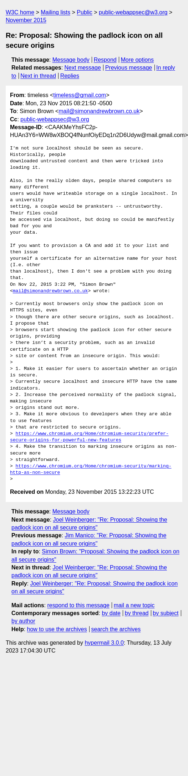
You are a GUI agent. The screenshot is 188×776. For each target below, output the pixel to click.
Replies (69, 76)
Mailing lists (55, 12)
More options (137, 60)
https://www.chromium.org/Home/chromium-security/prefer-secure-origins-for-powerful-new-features (89, 437)
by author (23, 621)
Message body (71, 60)
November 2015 (26, 20)
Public (84, 12)
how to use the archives (57, 629)
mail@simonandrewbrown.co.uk (99, 111)
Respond (105, 60)
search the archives (116, 629)
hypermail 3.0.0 (104, 643)
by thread (137, 613)
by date (111, 613)
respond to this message (78, 605)
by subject (165, 613)
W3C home (20, 12)
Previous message (128, 68)
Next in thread (38, 76)
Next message (83, 68)
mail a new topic (134, 605)
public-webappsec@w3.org (133, 12)
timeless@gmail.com (79, 95)
